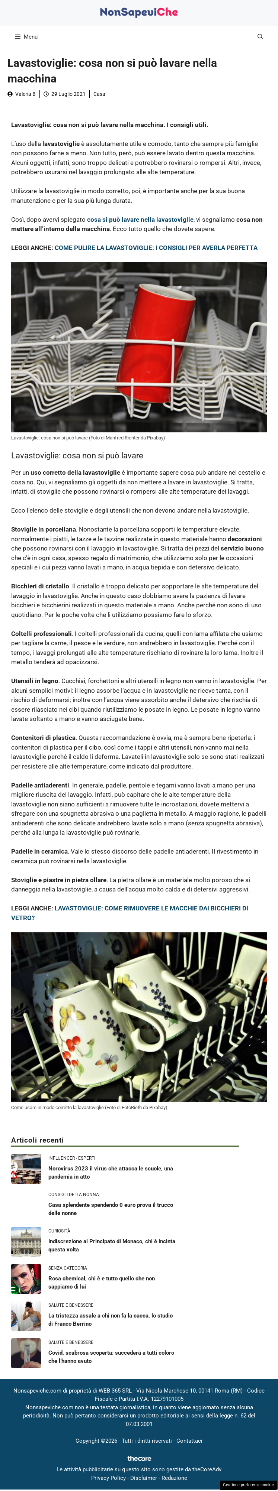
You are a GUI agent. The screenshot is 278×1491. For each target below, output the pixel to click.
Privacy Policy (108, 1478)
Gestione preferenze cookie (248, 1484)
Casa (99, 94)
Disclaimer (143, 1478)
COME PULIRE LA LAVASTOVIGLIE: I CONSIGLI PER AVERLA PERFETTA (156, 247)
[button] (260, 37)
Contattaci (189, 1441)
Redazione (174, 1478)
